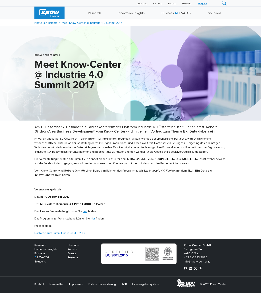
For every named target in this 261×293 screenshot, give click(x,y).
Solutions (214, 13)
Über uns (142, 3)
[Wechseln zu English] (202, 3)
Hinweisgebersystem (145, 284)
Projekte (187, 3)
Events (172, 3)
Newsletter (56, 284)
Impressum (76, 284)
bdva (196, 281)
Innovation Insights (131, 13)
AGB (124, 284)
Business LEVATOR (176, 13)
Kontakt (39, 284)
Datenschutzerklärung (102, 284)
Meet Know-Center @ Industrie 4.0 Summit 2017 (92, 22)
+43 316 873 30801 (196, 257)
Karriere (157, 3)
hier (85, 211)
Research (94, 13)
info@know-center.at (197, 261)
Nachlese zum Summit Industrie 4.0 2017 (59, 233)
